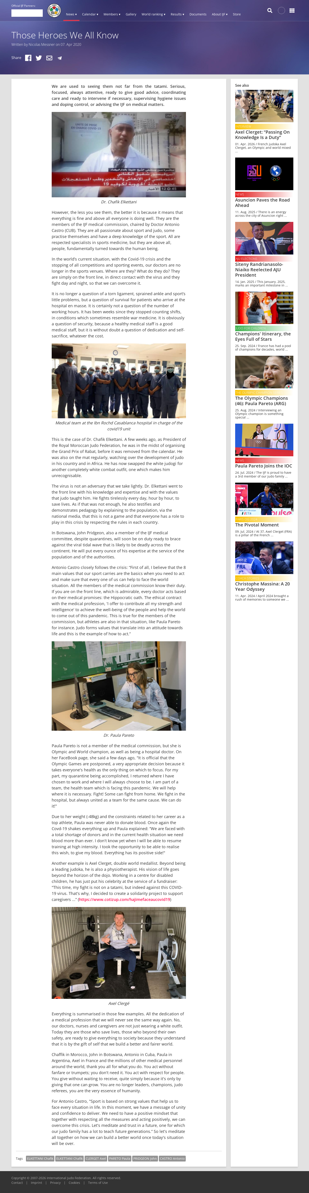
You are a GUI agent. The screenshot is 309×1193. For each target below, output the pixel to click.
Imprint (36, 1182)
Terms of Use (98, 1182)
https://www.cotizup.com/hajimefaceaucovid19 (124, 899)
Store (237, 14)
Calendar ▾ (90, 14)
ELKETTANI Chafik (40, 1158)
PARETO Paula (119, 1158)
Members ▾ (112, 14)
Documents (198, 14)
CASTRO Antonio (172, 1158)
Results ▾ (177, 14)
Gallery (131, 14)
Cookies (74, 1182)
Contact (17, 1182)
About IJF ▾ (220, 14)
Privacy (55, 1182)
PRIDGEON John (145, 1158)
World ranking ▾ (153, 14)
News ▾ (71, 14)
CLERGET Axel (96, 1158)
